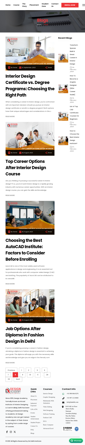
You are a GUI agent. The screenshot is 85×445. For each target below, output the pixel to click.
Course (16, 5)
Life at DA (34, 409)
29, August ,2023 (26, 153)
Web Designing (48, 410)
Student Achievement (35, 418)
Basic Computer (48, 425)
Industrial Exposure (34, 404)
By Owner (12, 67)
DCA (45, 421)
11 (37, 375)
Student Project (35, 422)
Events (33, 413)
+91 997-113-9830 (72, 398)
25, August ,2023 (26, 320)
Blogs (32, 433)
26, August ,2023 (26, 232)
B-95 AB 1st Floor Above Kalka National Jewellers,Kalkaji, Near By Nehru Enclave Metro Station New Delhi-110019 (72, 415)
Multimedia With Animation (48, 402)
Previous (11, 370)
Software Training (49, 414)
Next (18, 379)
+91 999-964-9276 (72, 393)
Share (48, 67)
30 (9, 379)
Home (8, 5)
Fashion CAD (47, 417)
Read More (10, 116)
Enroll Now (70, 5)
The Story (24, 5)
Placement (34, 5)
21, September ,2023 (27, 67)
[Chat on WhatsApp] (76, 441)
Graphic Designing (49, 397)
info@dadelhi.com (72, 402)
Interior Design (48, 393)
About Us (34, 396)
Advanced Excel (48, 428)
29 (47, 375)
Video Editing (47, 407)
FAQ (32, 430)
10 (30, 375)
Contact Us (34, 426)
